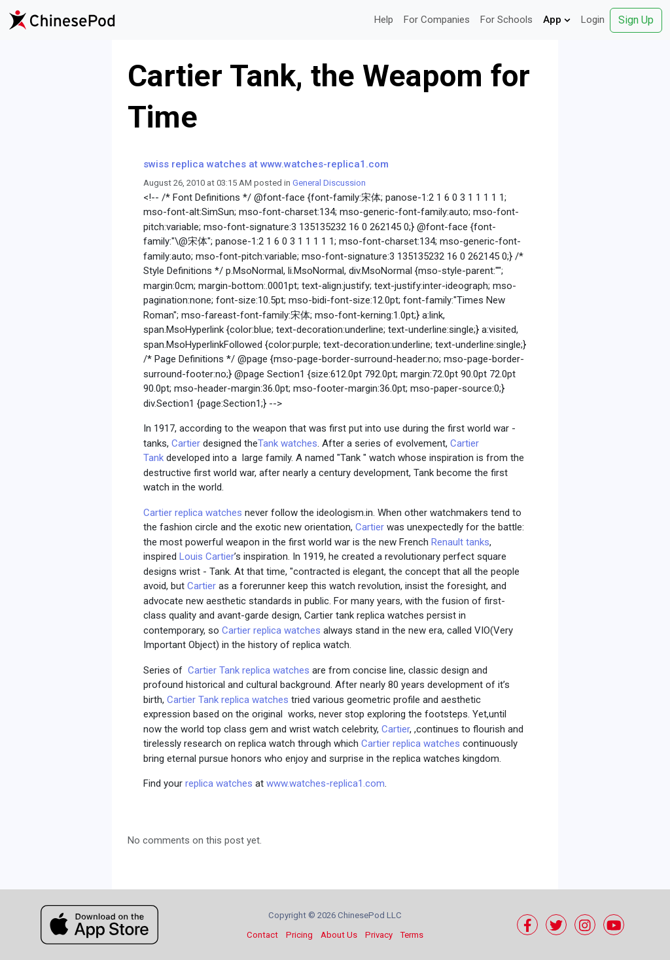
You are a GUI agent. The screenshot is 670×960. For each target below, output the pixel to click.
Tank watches (287, 443)
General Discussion (329, 183)
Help (383, 20)
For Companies (437, 20)
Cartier (187, 443)
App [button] (557, 20)
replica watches (220, 783)
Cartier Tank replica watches (248, 670)
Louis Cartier (206, 556)
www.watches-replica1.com (325, 783)
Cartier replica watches (192, 513)
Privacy (379, 935)
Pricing (299, 935)
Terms (411, 935)
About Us (339, 935)
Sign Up (636, 20)
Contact (262, 935)
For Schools (506, 20)
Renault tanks (460, 542)
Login (593, 20)
